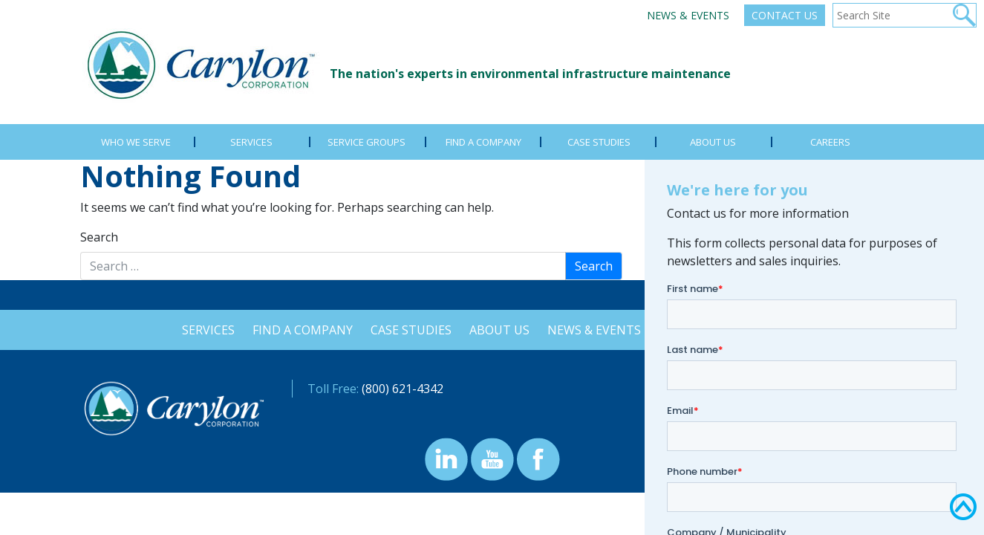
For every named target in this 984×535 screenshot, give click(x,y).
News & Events (688, 15)
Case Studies (409, 330)
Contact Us (785, 15)
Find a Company (300, 330)
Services (203, 330)
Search (99, 237)
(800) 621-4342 (402, 388)
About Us (499, 330)
